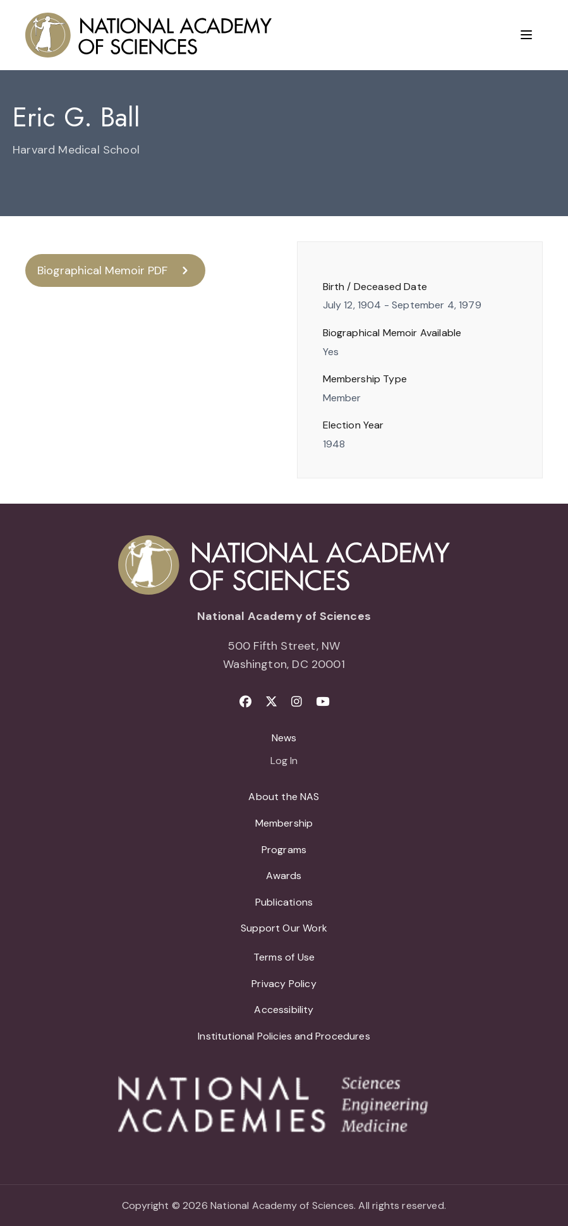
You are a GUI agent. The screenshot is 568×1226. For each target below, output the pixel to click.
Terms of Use (284, 957)
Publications (284, 902)
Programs (284, 849)
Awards (283, 875)
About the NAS (283, 796)
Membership (284, 823)
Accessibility (283, 1009)
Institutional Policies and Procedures (284, 1036)
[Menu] (526, 34)
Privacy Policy (284, 983)
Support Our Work (284, 928)
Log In (284, 761)
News (284, 737)
